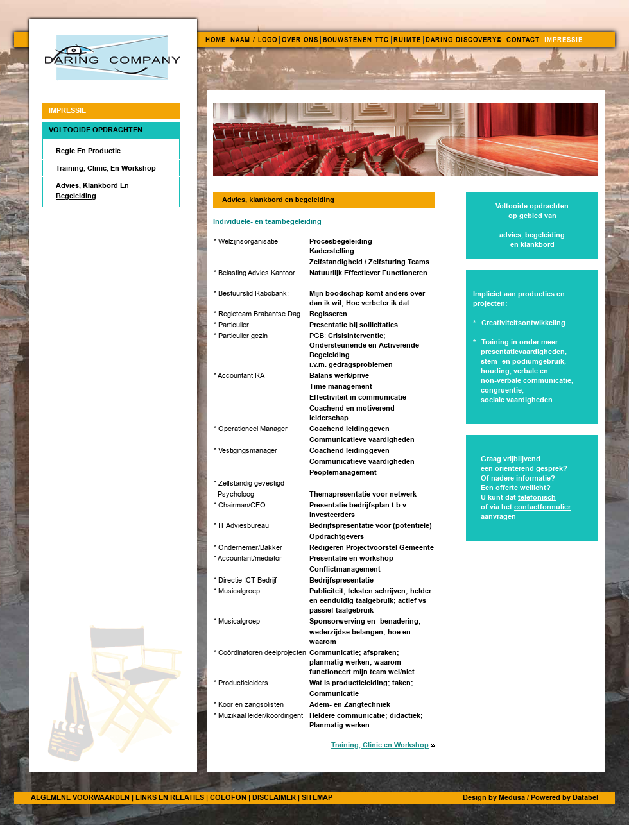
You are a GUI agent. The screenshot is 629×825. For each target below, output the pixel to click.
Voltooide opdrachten (95, 129)
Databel (585, 797)
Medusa (512, 797)
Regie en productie (88, 151)
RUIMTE (407, 40)
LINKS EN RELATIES (169, 797)
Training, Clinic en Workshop (380, 745)
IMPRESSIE (563, 40)
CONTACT (523, 40)
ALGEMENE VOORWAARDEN (80, 797)
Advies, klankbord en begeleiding (92, 190)
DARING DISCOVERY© (464, 40)
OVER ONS (300, 40)
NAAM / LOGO (253, 40)
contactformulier (542, 507)
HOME (215, 40)
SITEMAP (317, 797)
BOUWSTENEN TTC (356, 40)
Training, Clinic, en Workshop (106, 168)
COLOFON (228, 797)
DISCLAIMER (274, 797)
